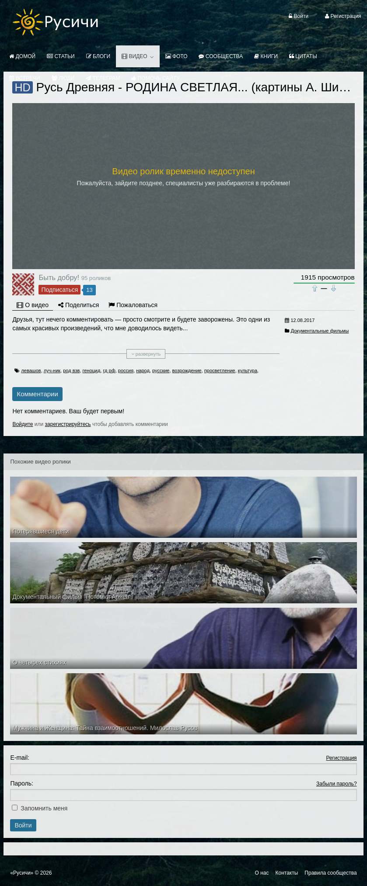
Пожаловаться (132, 304)
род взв (71, 370)
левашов (31, 370)
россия (125, 370)
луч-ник (52, 370)
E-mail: (19, 757)
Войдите (22, 424)
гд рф (109, 370)
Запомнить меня (44, 808)
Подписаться (59, 289)
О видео (33, 304)
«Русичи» (21, 873)
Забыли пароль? (336, 784)
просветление (219, 370)
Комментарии (37, 394)
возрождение (187, 370)
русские (160, 370)
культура (247, 370)
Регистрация (341, 758)
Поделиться (78, 304)
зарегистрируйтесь (68, 424)
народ (143, 370)
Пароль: (21, 783)
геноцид (91, 370)
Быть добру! (58, 277)
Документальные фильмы (319, 330)
